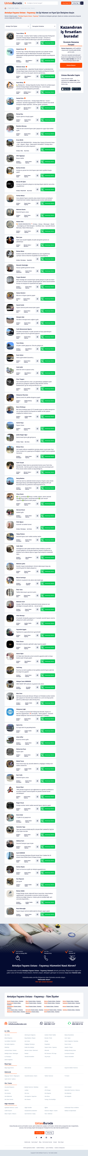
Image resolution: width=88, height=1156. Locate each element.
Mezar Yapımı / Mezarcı (10, 1113)
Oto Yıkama (27, 1099)
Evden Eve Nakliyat (29, 1047)
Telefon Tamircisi (49, 1076)
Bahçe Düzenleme (69, 1035)
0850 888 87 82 (77, 1024)
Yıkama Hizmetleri (69, 1056)
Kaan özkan (19, 355)
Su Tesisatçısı (8, 1056)
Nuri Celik (19, 775)
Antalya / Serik (18, 361)
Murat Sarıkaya (21, 577)
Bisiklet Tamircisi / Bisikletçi (31, 1087)
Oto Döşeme (48, 1093)
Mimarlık (47, 1050)
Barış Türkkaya (20, 407)
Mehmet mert (20, 602)
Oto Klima (47, 1096)
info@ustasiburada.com (17, 1024)
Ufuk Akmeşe (20, 615)
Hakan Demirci (20, 293)
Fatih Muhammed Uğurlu (24, 329)
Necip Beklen (20, 478)
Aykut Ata (19, 725)
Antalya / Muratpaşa (18, 61)
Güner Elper (20, 653)
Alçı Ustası (26, 150)
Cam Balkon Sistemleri (10, 1041)
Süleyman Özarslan (22, 395)
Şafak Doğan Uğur (21, 435)
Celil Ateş (19, 667)
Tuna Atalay (20, 343)
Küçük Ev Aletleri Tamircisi (71, 1067)
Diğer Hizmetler (9, 1104)
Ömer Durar (20, 641)
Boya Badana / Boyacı (29, 61)
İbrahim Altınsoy (21, 126)
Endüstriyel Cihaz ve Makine (72, 1107)
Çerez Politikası (49, 1147)
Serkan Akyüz (20, 867)
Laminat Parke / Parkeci (11, 1050)
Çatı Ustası (29, 529)
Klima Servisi (28, 1067)
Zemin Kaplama (8, 1059)
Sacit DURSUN (20, 853)
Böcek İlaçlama (8, 1038)
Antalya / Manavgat (18, 488)
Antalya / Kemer (18, 719)
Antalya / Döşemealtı (21, 190)
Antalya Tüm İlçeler (17, 26)
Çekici (46, 1087)
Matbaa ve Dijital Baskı (70, 1110)
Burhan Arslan (20, 168)
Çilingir (46, 1041)
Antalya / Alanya (18, 120)
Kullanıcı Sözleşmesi (60, 1147)
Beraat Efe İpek (21, 182)
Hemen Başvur (71, 65)
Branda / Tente (48, 1038)
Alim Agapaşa (20, 156)
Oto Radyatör (68, 1096)
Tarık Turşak (20, 462)
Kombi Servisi (48, 1067)
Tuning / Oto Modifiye (50, 1099)
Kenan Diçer (20, 787)
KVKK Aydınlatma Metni (29, 1147)
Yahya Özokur (20, 534)
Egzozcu (7, 1090)
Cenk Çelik (19, 367)
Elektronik (8, 1072)
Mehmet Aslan (20, 67)
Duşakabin (29, 260)
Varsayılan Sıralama (43, 26)
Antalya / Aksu (19, 150)
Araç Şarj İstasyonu (9, 1087)
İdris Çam (19, 237)
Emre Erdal (19, 815)
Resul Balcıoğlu (21, 908)
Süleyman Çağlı (21, 709)
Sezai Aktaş (19, 82)
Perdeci (26, 1053)
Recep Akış (19, 114)
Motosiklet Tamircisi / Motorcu (72, 1090)
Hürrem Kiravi (20, 510)
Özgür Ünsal (20, 803)
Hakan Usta (19, 221)
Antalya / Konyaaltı (18, 349)
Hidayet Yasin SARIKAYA (23, 681)
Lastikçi (26, 1090)
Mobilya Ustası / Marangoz (27, 92)
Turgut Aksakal (21, 277)
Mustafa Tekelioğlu (22, 265)
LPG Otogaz (48, 1090)
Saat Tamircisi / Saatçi (30, 1113)
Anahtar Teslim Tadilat (27, 43)
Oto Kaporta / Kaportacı (31, 1096)
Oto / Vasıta (8, 1083)
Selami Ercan (20, 49)
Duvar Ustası (68, 1044)
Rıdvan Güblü (20, 891)
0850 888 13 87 (49, 1024)
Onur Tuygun (20, 379)
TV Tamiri (67, 1076)
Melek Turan (20, 761)
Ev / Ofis (7, 1031)
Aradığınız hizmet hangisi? (34, 3)
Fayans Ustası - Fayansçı (13, 8)
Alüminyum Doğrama (30, 1035)
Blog (40, 1142)
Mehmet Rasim (21, 209)
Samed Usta (20, 98)
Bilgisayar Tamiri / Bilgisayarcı (12, 1076)
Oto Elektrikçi (68, 1093)
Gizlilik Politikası (40, 1147)
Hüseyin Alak (20, 317)
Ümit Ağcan (19, 522)
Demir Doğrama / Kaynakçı (71, 1041)
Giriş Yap (75, 3)
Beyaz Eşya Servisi (9, 1067)
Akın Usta (19, 693)
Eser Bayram (20, 879)
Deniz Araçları (68, 1087)
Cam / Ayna (67, 1038)
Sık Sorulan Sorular (47, 1142)
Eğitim (46, 1107)
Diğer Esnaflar (28, 1107)
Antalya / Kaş (18, 299)
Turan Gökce (20, 33)
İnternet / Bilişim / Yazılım (51, 1110)
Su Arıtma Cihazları (69, 1053)
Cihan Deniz (20, 494)
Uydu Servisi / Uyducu (10, 1079)
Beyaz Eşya (8, 1064)
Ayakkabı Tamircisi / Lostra (11, 1107)
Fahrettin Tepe (20, 827)
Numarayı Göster (49, 43)
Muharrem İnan (21, 749)
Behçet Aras (20, 447)
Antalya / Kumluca (18, 703)
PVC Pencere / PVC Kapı (50, 1053)
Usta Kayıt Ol (66, 3)
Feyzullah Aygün (21, 629)
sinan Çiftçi (19, 737)
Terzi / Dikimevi (48, 1113)
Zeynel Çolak (20, 305)
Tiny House (47, 1056)
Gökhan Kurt (20, 841)
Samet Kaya (20, 423)
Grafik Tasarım (8, 1110)
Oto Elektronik (8, 1096)
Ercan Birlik (19, 140)
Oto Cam (27, 1093)
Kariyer (55, 1142)
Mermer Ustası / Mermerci (27, 108)
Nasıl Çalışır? (34, 1142)
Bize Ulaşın (61, 1142)
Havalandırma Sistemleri (31, 1110)
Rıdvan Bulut (20, 251)
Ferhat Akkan (20, 195)
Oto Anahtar (8, 1093)
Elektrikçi (7, 1047)
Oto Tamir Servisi (9, 1099)
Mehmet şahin (20, 564)
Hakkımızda (27, 1142)
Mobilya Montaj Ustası (28, 401)
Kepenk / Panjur (69, 1047)
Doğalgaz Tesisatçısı (30, 1044)
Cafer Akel (19, 546)
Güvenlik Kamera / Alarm (31, 1076)
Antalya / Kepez (18, 43)
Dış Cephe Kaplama (28, 584)
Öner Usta (19, 589)
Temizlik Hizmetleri (29, 1056)
